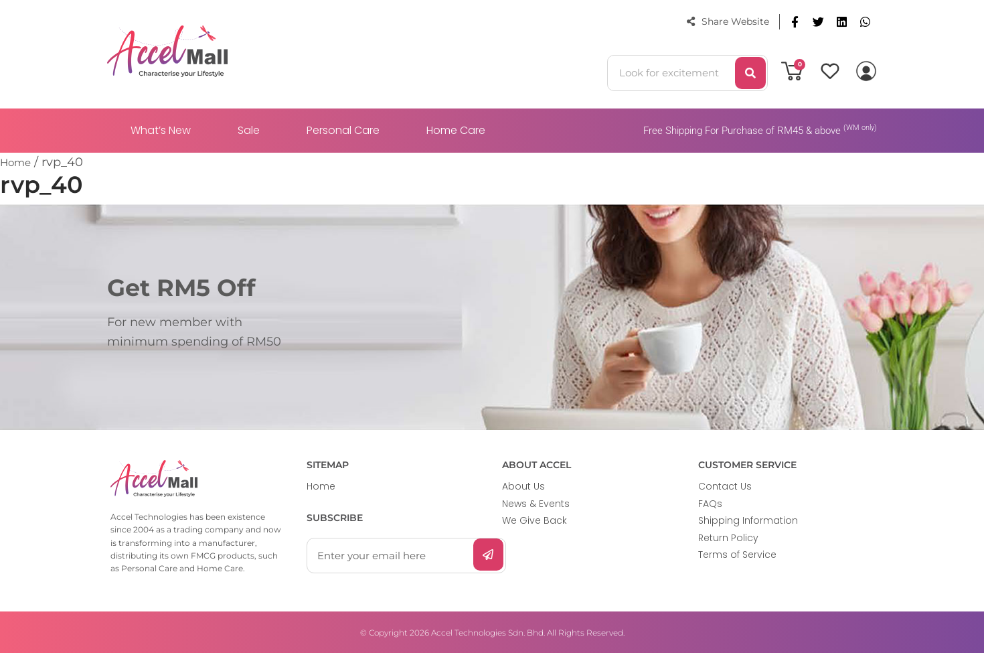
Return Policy (728, 538)
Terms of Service (737, 554)
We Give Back (534, 520)
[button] (795, 22)
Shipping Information (748, 520)
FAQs (710, 503)
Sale (249, 130)
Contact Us (725, 486)
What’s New (161, 130)
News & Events (536, 503)
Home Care (455, 130)
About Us (523, 486)
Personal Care (343, 130)
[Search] (750, 73)
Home (321, 486)
